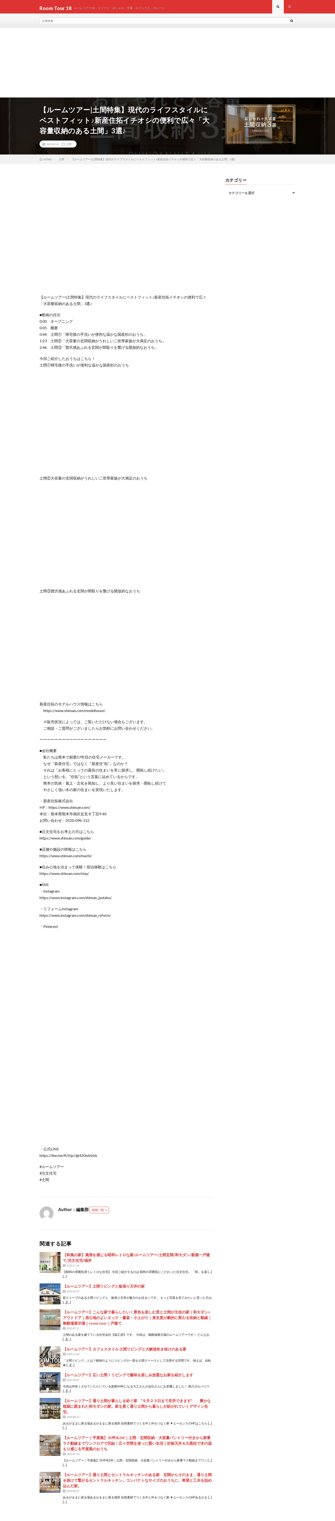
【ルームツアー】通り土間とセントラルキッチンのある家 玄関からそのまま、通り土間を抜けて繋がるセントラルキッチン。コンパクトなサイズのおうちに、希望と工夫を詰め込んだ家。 (137, 1483)
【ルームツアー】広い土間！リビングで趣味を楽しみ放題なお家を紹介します (128, 1377)
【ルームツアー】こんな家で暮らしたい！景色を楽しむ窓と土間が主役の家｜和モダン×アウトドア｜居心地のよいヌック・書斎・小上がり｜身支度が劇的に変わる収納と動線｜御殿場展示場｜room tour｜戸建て (137, 1320)
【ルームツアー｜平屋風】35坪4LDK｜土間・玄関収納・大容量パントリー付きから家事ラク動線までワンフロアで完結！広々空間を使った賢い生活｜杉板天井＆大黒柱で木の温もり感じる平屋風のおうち (137, 1446)
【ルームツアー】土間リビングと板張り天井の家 (104, 1289)
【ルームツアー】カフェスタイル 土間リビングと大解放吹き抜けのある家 (124, 1352)
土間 (68, 146)
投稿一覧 (98, 1213)
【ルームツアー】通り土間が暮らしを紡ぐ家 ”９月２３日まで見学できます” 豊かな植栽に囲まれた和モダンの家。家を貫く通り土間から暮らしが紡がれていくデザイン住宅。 (137, 1409)
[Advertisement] (167, 65)
